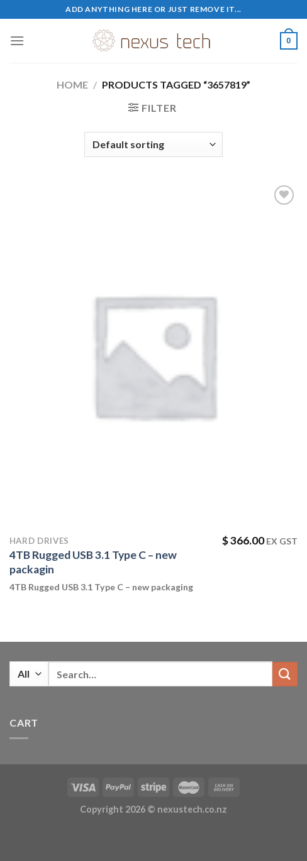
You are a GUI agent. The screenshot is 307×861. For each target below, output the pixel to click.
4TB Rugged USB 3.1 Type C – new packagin (93, 562)
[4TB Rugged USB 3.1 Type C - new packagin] (153, 355)
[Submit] (285, 674)
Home (72, 84)
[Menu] (17, 40)
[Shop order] (153, 144)
